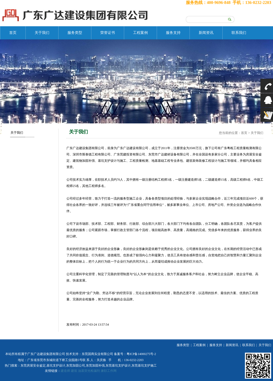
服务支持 (173, 33)
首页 (13, 33)
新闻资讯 (206, 33)
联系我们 (239, 33)
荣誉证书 (107, 33)
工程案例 (140, 33)
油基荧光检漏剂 (89, 371)
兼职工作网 (109, 371)
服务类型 (74, 33)
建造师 (65, 371)
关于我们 (42, 33)
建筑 (74, 371)
